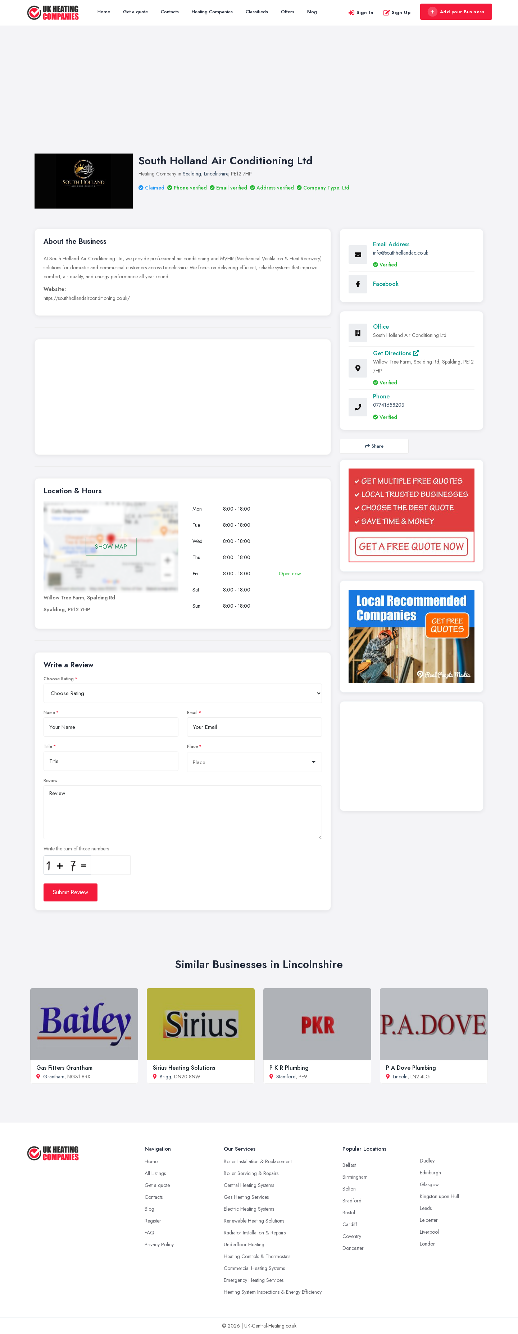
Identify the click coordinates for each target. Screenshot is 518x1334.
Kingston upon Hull (439, 1196)
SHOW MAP (111, 547)
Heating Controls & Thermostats (257, 1256)
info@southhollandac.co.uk (400, 252)
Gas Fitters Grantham (64, 1068)
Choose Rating (59, 679)
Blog (312, 11)
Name (49, 712)
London (428, 1243)
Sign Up (396, 12)
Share (374, 446)
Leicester (429, 1220)
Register (153, 1220)
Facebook (386, 284)
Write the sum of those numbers (76, 848)
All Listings (155, 1173)
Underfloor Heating (244, 1244)
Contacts (170, 11)
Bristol (348, 1212)
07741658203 (388, 404)
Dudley (427, 1160)
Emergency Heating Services (253, 1280)
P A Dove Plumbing (411, 1068)
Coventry (351, 1236)
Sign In (360, 12)
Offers (287, 11)
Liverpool (429, 1231)
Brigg (165, 1076)
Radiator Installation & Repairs (255, 1232)
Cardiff (349, 1224)
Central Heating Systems (249, 1185)
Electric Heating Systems (249, 1208)
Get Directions (396, 353)
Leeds (426, 1208)
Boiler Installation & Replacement (258, 1161)
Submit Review (70, 892)
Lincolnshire (216, 173)
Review (51, 780)
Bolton (349, 1188)
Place (192, 746)
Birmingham (355, 1176)
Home (103, 11)
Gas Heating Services (246, 1197)
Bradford (352, 1200)
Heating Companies (212, 11)
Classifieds (257, 11)
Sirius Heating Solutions (184, 1068)
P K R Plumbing (289, 1068)
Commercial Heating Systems (254, 1268)
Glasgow (429, 1184)
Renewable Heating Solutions (254, 1220)
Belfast (349, 1165)
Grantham (53, 1076)
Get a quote (135, 11)
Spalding (192, 173)
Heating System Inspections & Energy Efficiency (273, 1292)
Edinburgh (430, 1172)
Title (48, 746)
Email (192, 712)
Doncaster (353, 1248)
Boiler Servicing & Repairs (251, 1173)
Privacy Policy (159, 1244)
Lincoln (400, 1076)
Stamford (286, 1076)
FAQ (149, 1232)
